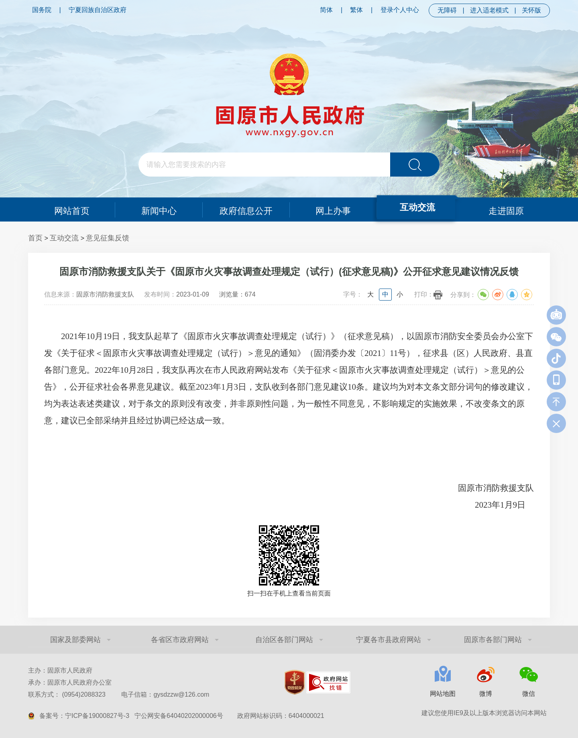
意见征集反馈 (107, 238)
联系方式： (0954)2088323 (118, 694)
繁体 (356, 9)
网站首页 (71, 209)
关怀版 (531, 10)
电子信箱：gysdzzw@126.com (165, 694)
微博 (485, 693)
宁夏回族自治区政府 (97, 9)
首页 (35, 238)
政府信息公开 (246, 209)
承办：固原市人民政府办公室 (70, 682)
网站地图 (443, 693)
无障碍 (447, 10)
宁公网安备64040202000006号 (178, 715)
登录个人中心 (400, 9)
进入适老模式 (489, 10)
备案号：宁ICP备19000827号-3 (84, 715)
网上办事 (333, 209)
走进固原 (506, 209)
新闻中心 (159, 209)
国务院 (41, 9)
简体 (326, 9)
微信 (528, 693)
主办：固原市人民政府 (60, 670)
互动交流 (417, 207)
